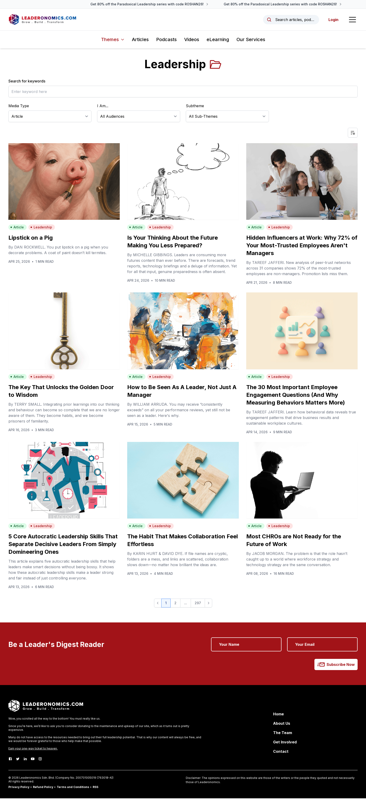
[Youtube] (33, 759)
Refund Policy (43, 787)
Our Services (250, 40)
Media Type (18, 106)
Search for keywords (26, 81)
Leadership (41, 228)
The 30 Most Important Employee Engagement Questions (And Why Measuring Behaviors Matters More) (295, 395)
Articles (140, 40)
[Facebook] (10, 759)
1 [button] (166, 604)
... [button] (185, 604)
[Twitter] (18, 759)
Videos (191, 40)
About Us (281, 724)
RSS (95, 787)
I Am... (102, 106)
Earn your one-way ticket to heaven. (33, 749)
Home (278, 714)
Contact (281, 752)
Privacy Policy (18, 787)
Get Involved (285, 742)
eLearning (218, 40)
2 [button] (175, 604)
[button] (158, 603)
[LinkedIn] (25, 759)
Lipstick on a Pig (30, 238)
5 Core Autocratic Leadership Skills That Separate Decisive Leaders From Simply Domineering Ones (63, 545)
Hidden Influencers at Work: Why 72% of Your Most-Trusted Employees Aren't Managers (301, 246)
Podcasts (166, 40)
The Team (282, 733)
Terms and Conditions (73, 787)
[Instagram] (40, 759)
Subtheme (195, 106)
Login (333, 20)
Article (17, 228)
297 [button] (198, 604)
